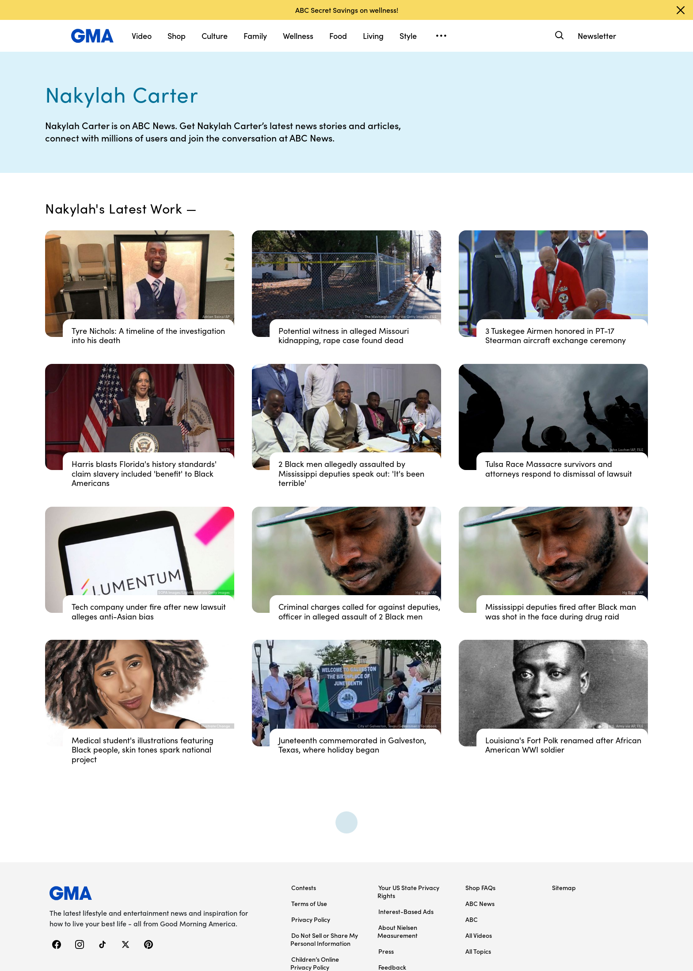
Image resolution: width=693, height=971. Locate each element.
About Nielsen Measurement (397, 931)
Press (386, 951)
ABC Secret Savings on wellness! (346, 10)
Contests (303, 887)
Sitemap (564, 887)
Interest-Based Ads (406, 911)
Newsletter (597, 35)
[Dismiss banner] (680, 10)
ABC (471, 919)
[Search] (558, 35)
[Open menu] (441, 36)
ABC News (480, 903)
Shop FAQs (480, 887)
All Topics (478, 951)
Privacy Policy (310, 919)
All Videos (478, 935)
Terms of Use (309, 903)
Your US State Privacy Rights (408, 891)
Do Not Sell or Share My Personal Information (324, 939)
